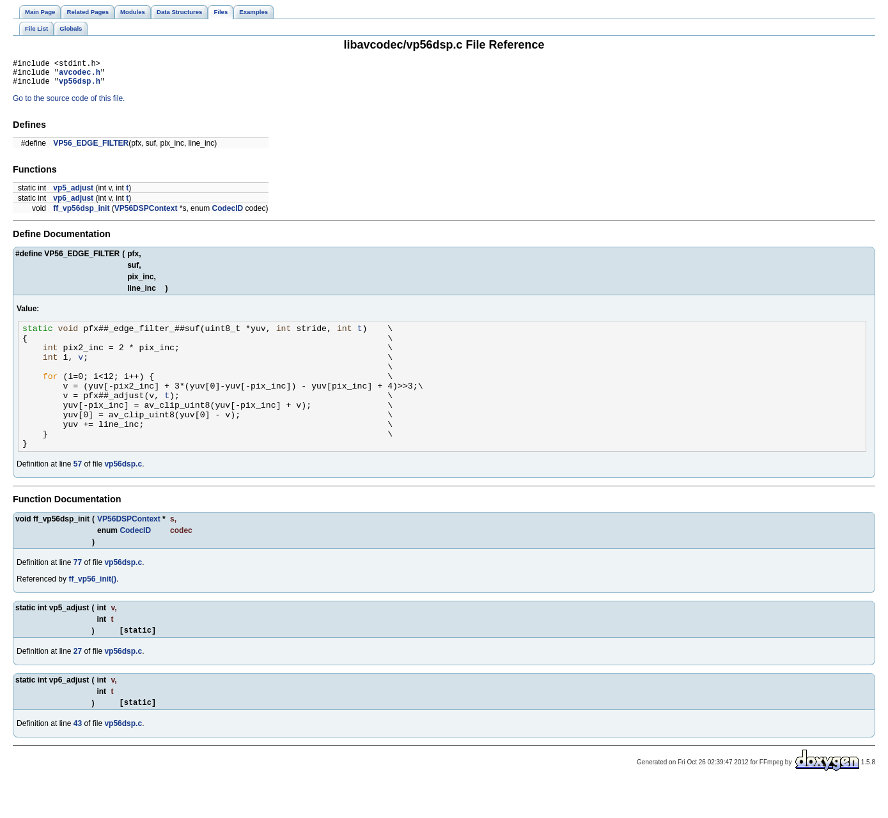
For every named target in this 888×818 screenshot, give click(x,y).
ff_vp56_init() (92, 609)
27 (78, 683)
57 (78, 494)
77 (78, 593)
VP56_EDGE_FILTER (91, 148)
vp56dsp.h (79, 86)
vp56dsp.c (123, 494)
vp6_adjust (73, 203)
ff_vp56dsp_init (81, 214)
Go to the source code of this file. (69, 104)
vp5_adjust (73, 193)
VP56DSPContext (146, 214)
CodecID (227, 214)
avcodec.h (79, 75)
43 (78, 757)
